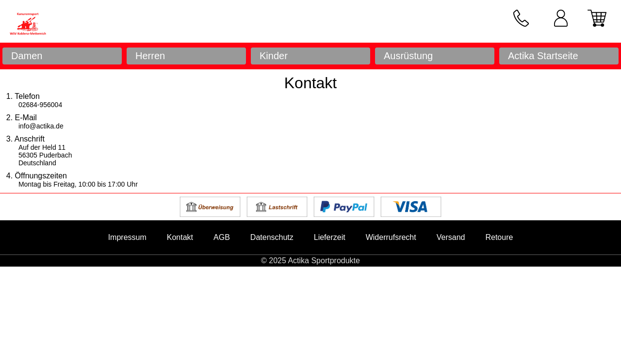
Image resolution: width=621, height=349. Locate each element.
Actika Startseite (543, 55)
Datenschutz (272, 237)
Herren (150, 55)
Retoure (499, 237)
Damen (26, 55)
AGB (221, 237)
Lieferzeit (329, 237)
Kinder (274, 55)
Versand (451, 237)
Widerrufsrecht (391, 237)
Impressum (127, 237)
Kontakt (180, 237)
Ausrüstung (408, 55)
